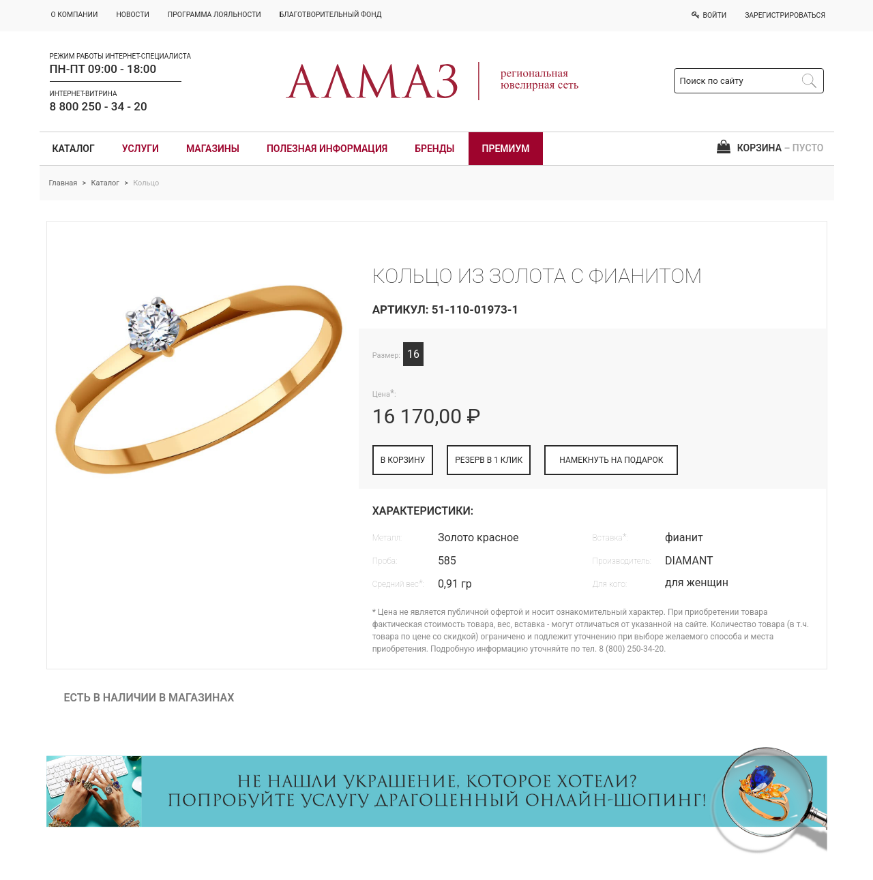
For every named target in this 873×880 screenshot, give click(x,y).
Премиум (506, 148)
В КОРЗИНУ (403, 460)
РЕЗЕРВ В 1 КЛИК (488, 460)
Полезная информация (327, 148)
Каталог (74, 148)
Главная (63, 183)
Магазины (212, 148)
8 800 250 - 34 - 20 (98, 106)
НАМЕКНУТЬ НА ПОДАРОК (611, 460)
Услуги (140, 148)
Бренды (434, 148)
